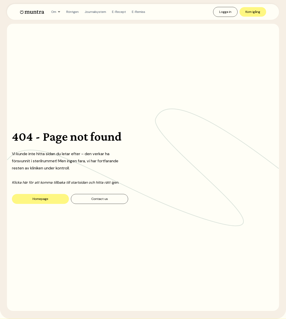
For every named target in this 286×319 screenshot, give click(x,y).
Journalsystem (95, 12)
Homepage (40, 199)
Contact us (99, 199)
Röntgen (72, 12)
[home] (32, 12)
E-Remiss (138, 12)
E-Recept (119, 12)
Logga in (225, 12)
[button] (55, 11)
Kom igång (252, 12)
